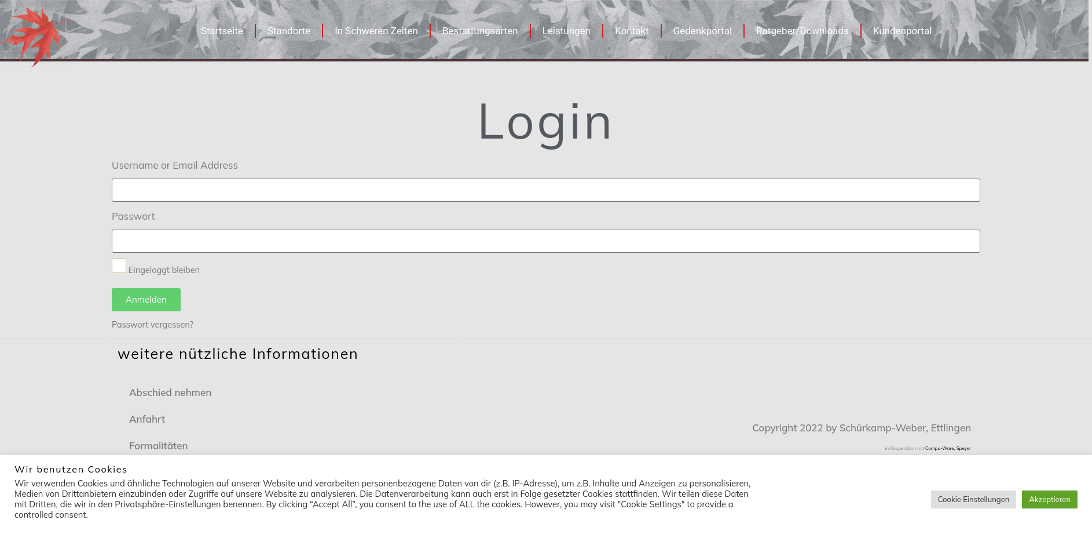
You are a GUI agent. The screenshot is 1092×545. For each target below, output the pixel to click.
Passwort (133, 216)
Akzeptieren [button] (1050, 499)
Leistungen (567, 31)
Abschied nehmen (170, 392)
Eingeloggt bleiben (156, 267)
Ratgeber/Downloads (802, 31)
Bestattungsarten (480, 31)
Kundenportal (902, 31)
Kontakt (632, 31)
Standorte (288, 31)
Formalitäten (158, 445)
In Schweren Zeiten (376, 31)
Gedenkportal (702, 31)
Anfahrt (147, 419)
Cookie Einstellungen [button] (974, 499)
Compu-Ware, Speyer (948, 448)
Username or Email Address (175, 165)
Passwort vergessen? (152, 324)
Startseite (222, 31)
